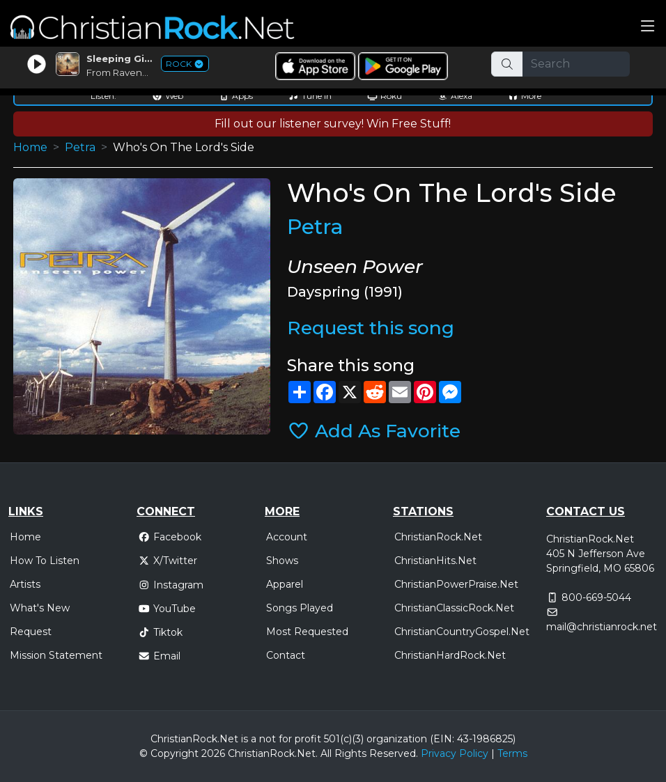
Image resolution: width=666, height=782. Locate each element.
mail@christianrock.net (601, 626)
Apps (236, 96)
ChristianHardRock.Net (450, 655)
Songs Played (299, 608)
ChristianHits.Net (435, 560)
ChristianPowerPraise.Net (456, 584)
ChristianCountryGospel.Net (461, 631)
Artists (25, 584)
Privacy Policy (454, 753)
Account (286, 537)
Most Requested (307, 631)
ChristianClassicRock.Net (454, 608)
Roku (384, 96)
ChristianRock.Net (438, 537)
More (524, 96)
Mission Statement (56, 655)
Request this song (370, 327)
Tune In (310, 96)
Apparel (284, 584)
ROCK (185, 63)
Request (31, 631)
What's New (40, 608)
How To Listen (44, 560)
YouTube (167, 608)
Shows (282, 560)
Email (159, 656)
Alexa (454, 96)
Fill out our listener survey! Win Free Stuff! (333, 123)
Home (30, 147)
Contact (285, 655)
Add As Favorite (373, 430)
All (326, 753)
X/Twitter (167, 560)
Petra (80, 147)
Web (167, 96)
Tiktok (160, 632)
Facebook (169, 537)
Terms (512, 753)
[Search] (576, 64)
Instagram (170, 585)
